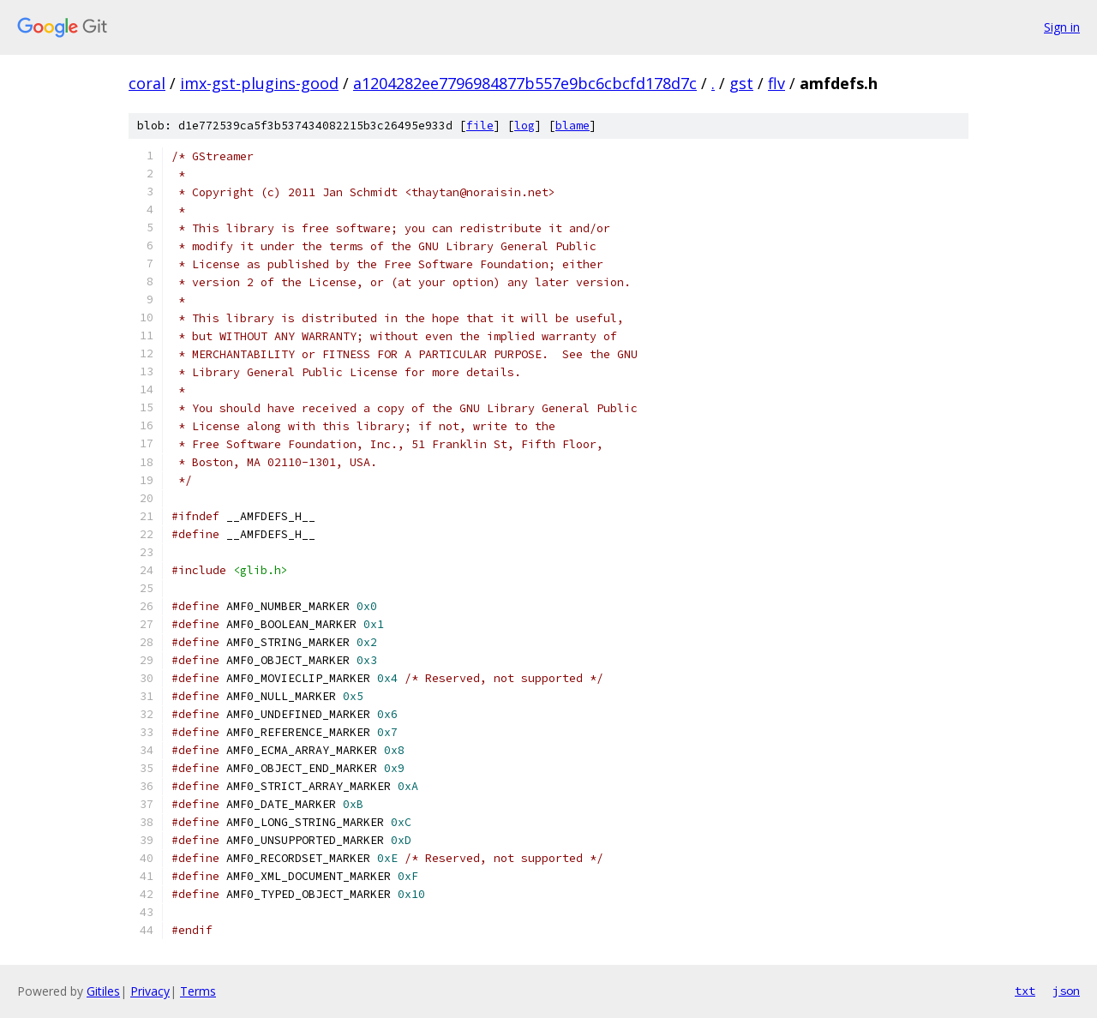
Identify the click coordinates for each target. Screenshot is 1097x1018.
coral (147, 83)
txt (1025, 990)
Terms (198, 991)
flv (776, 83)
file (480, 125)
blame (572, 125)
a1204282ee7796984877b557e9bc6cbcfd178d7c (525, 83)
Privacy (150, 991)
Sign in (1062, 27)
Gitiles (103, 991)
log (524, 125)
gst (741, 83)
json (1066, 990)
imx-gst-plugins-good (259, 83)
